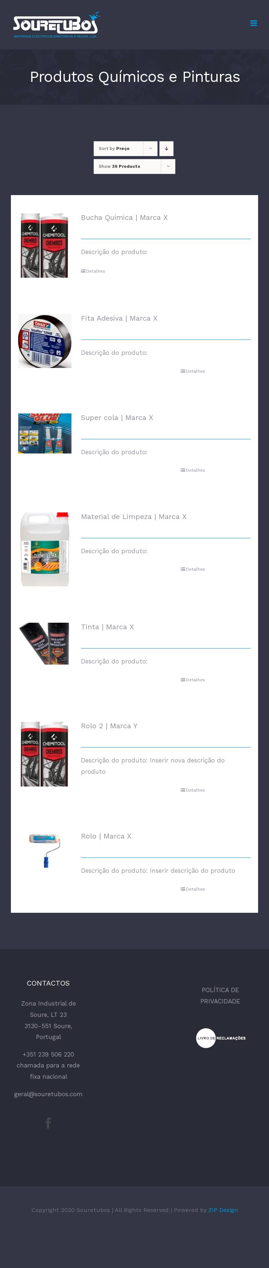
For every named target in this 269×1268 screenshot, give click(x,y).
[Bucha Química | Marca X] (45, 245)
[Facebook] (48, 1123)
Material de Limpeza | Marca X (134, 516)
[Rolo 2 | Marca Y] (45, 754)
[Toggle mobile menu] (254, 23)
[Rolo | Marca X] (45, 850)
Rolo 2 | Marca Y (109, 725)
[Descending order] (166, 148)
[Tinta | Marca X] (45, 643)
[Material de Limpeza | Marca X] (45, 549)
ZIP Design (223, 1209)
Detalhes (95, 271)
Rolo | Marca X (106, 836)
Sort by (114, 148)
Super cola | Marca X (117, 417)
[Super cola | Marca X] (45, 433)
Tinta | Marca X (107, 626)
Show (119, 166)
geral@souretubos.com (48, 1094)
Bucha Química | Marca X (124, 217)
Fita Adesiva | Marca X (119, 318)
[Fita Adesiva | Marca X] (45, 341)
